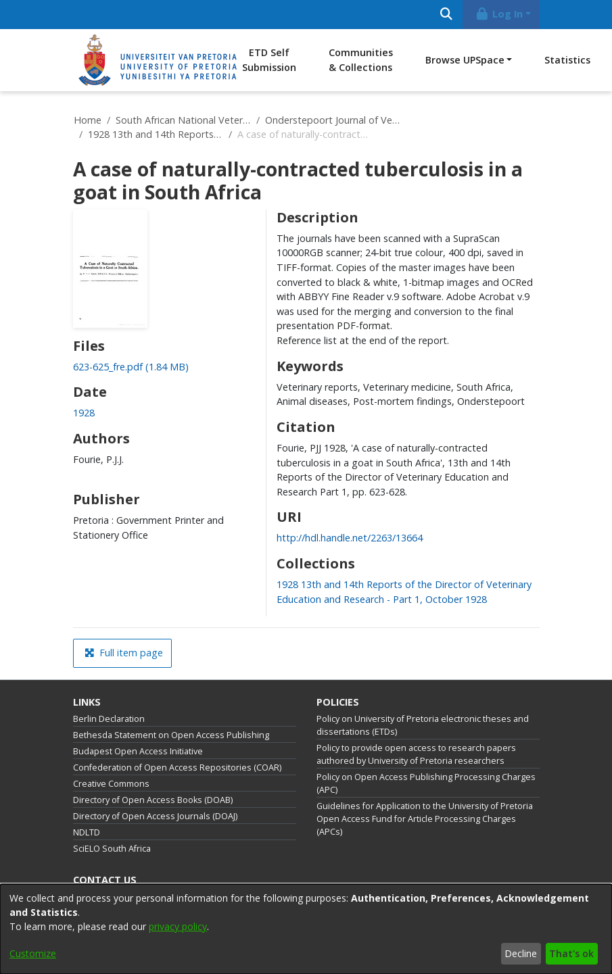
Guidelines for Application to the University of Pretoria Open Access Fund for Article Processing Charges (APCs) (424, 818)
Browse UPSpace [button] (464, 59)
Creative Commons (111, 783)
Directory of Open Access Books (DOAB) (153, 800)
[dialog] (306, 929)
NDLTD (86, 832)
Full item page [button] (124, 652)
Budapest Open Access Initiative (138, 751)
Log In (498, 13)
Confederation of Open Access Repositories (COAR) (177, 767)
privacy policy (178, 926)
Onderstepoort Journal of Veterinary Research (332, 120)
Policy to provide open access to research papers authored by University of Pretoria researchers (416, 754)
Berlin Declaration (109, 719)
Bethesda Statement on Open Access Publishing (171, 735)
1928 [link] (84, 412)
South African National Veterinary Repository (183, 120)
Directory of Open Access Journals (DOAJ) (155, 816)
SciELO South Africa (112, 848)
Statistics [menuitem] (567, 59)
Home (87, 120)
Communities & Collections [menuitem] (361, 60)
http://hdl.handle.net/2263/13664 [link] (350, 537)
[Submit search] (446, 14)
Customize (32, 953)
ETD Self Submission (269, 60)
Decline (520, 953)
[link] (131, 366)
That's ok (571, 953)
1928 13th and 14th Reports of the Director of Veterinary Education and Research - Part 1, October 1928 (155, 134)
